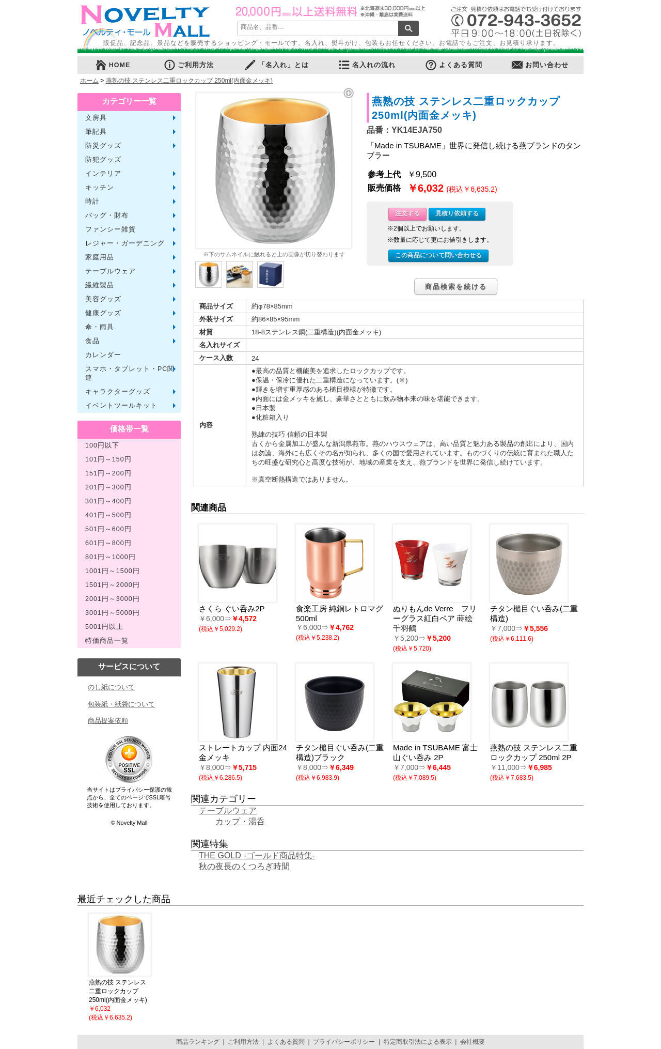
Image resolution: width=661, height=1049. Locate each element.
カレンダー (103, 355)
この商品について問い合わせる (438, 255)
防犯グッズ (103, 159)
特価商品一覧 (107, 640)
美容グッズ (103, 299)
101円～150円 (108, 459)
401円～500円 (108, 515)
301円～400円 (108, 501)
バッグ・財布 (107, 215)
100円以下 (102, 445)
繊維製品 (99, 285)
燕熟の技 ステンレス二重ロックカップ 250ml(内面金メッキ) (189, 80)
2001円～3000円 (112, 599)
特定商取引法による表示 (418, 1041)
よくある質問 (453, 64)
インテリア (103, 173)
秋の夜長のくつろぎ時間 (244, 866)
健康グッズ (103, 313)
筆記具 (96, 131)
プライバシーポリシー (344, 1041)
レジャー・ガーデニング (125, 243)
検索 (408, 28)
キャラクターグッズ (117, 391)
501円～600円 (108, 529)
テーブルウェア (110, 271)
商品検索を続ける (456, 286)
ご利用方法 (188, 64)
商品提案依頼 (108, 720)
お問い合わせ (540, 64)
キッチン (99, 187)
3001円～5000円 (112, 612)
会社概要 (472, 1041)
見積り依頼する (457, 213)
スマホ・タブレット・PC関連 (130, 373)
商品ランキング (197, 1041)
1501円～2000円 (112, 585)
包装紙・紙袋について (121, 704)
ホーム (89, 80)
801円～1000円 (110, 557)
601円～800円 (108, 543)
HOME (113, 64)
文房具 (96, 117)
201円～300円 (108, 487)
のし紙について (111, 687)
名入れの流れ (367, 64)
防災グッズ (103, 145)
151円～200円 (108, 473)
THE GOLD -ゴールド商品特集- (257, 855)
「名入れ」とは (276, 64)
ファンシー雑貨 (110, 229)
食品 (92, 341)
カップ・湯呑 (240, 821)
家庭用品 (99, 257)
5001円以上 (104, 626)
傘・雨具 (99, 327)
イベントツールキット (121, 405)
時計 (92, 201)
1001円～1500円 (112, 571)
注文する (407, 213)
